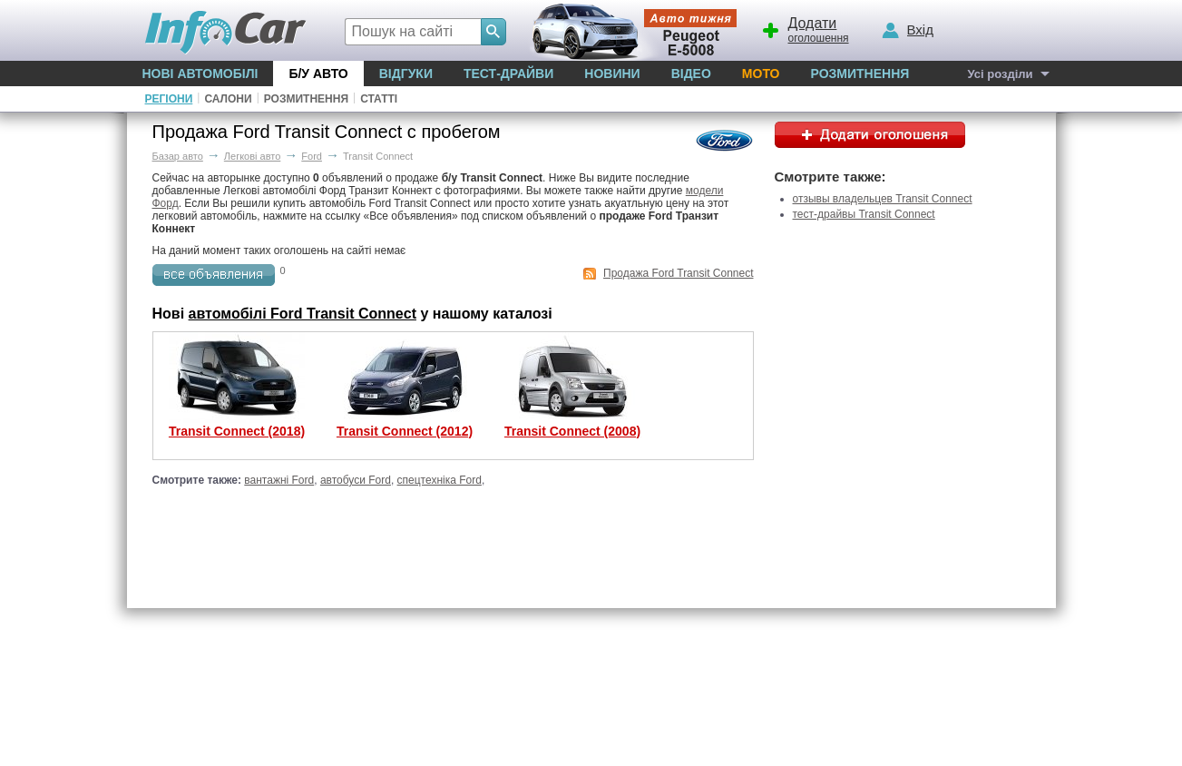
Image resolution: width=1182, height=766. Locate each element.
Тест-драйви (508, 73)
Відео (691, 73)
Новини (612, 73)
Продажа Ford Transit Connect (678, 273)
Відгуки (406, 73)
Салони (227, 99)
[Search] (493, 31)
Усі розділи (999, 74)
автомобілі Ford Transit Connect (302, 313)
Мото (761, 73)
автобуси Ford (355, 480)
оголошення (804, 28)
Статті (378, 99)
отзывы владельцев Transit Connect (882, 198)
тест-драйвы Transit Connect (864, 214)
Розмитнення (859, 73)
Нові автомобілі (200, 73)
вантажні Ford (279, 480)
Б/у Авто (317, 73)
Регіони (169, 99)
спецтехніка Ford (439, 480)
